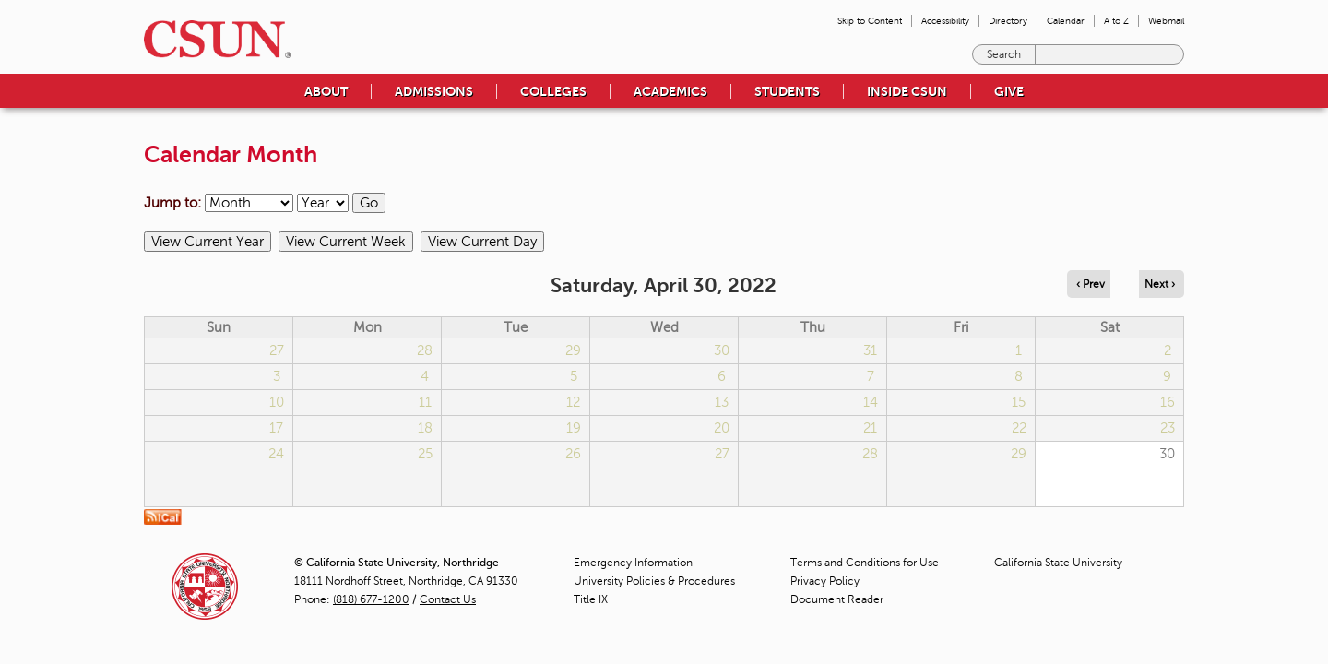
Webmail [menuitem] (1166, 21)
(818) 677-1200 (371, 599)
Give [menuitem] (1009, 91)
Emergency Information (633, 562)
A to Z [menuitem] (1116, 21)
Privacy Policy (825, 581)
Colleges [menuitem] (553, 91)
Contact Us (448, 599)
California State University (1058, 562)
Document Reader (836, 599)
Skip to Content (869, 21)
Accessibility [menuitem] (945, 21)
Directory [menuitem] (1008, 21)
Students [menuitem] (787, 91)
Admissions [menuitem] (434, 91)
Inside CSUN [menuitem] (907, 91)
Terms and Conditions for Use (864, 562)
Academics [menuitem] (670, 91)
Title (591, 599)
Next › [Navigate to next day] (1159, 284)
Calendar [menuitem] (1066, 21)
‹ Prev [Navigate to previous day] (1090, 284)
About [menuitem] (326, 91)
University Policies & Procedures (654, 581)
